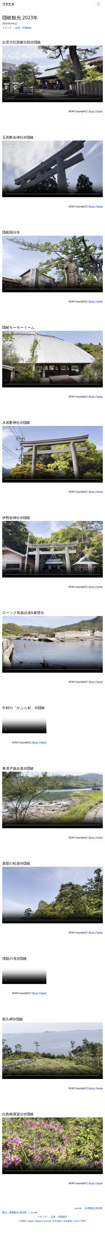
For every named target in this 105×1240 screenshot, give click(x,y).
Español (38, 1221)
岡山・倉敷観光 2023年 (14, 1212)
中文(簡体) (57, 1221)
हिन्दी (83, 1221)
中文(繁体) (67, 1221)
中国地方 (27, 27)
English (31, 1221)
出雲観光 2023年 (94, 1208)
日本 (17, 27)
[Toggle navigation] (98, 4)
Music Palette (96, 111)
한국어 (77, 1221)
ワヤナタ (8, 4)
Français (47, 1221)
